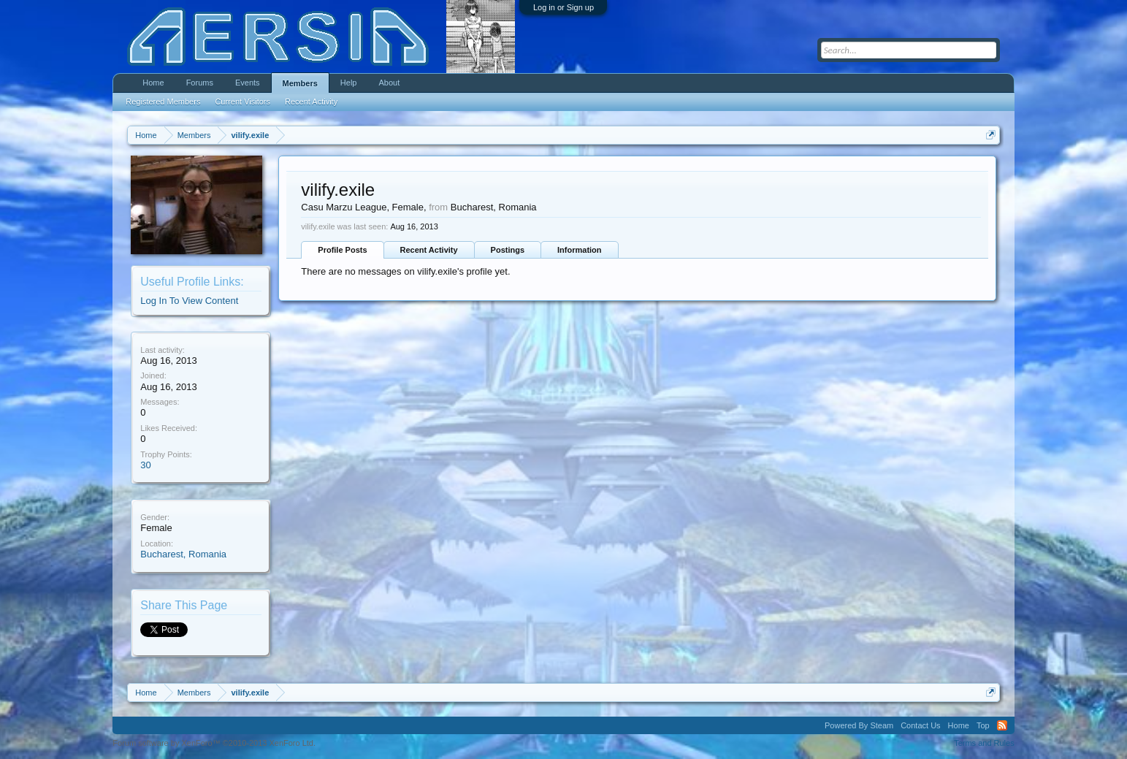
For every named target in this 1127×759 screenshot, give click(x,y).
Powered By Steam (859, 725)
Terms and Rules (984, 743)
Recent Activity (429, 249)
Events (247, 82)
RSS (1002, 725)
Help (348, 82)
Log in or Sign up (563, 7)
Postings (507, 249)
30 (145, 464)
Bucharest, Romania (183, 554)
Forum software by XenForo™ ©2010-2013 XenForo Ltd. (214, 743)
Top (983, 725)
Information (579, 249)
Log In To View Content (189, 300)
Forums (199, 82)
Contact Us (920, 725)
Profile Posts (342, 249)
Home (153, 82)
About (389, 82)
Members (300, 83)
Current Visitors (242, 101)
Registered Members (163, 101)
